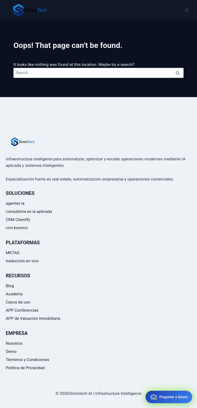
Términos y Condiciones (27, 359)
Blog (10, 285)
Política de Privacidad (25, 367)
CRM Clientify (18, 219)
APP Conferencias (22, 310)
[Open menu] (186, 10)
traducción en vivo (22, 260)
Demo (11, 351)
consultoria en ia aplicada (29, 211)
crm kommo (17, 227)
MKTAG (13, 252)
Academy (14, 293)
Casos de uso (18, 302)
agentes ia (15, 203)
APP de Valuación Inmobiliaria (33, 318)
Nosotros (14, 343)
